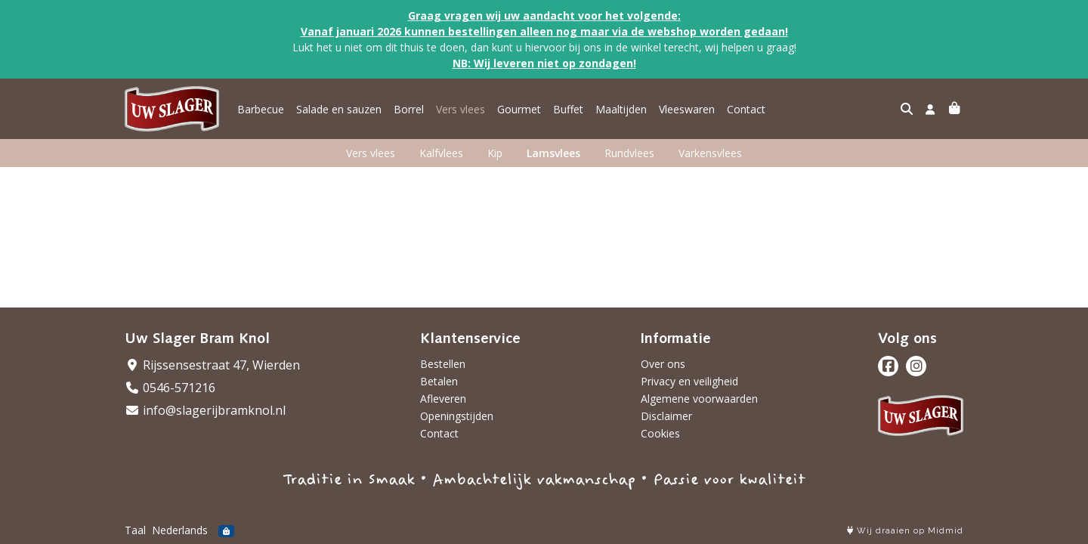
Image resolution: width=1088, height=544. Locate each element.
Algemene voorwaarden (699, 398)
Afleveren (443, 398)
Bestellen (442, 364)
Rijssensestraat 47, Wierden (212, 365)
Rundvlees (629, 153)
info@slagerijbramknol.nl (205, 410)
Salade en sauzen (339, 109)
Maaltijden (621, 109)
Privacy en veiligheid (689, 381)
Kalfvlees (441, 153)
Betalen (439, 381)
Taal (135, 530)
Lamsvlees (553, 153)
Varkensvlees (710, 153)
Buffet (568, 109)
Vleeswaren (687, 109)
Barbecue (260, 109)
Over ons (663, 364)
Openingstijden (456, 416)
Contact (746, 109)
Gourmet (519, 109)
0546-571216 (170, 387)
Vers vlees (460, 109)
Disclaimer (666, 416)
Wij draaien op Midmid (905, 531)
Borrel (409, 109)
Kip (494, 153)
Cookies (660, 433)
